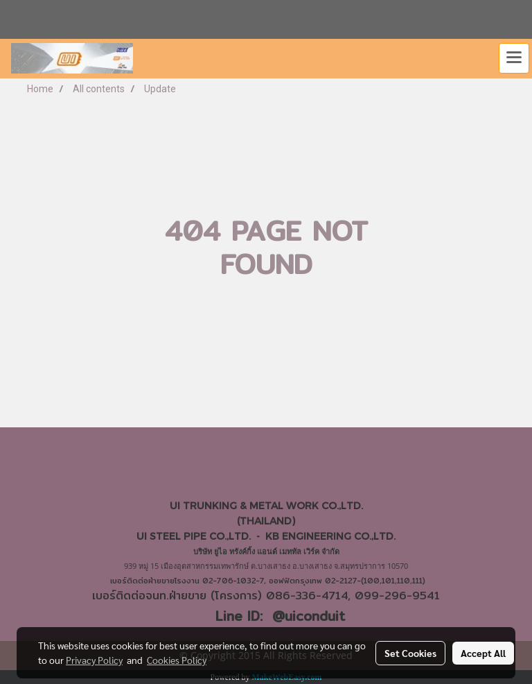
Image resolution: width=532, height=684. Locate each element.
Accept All (483, 653)
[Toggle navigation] (514, 58)
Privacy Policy (94, 659)
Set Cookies (410, 653)
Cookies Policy (176, 659)
